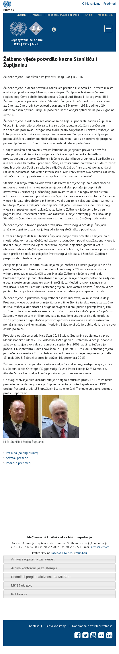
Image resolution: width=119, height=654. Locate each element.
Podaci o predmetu (18, 463)
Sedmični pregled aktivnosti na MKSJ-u (40, 577)
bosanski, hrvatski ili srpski (63, 14)
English (21, 14)
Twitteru (68, 552)
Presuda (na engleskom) (22, 453)
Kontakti (34, 626)
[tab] (59, 559)
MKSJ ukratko (21, 585)
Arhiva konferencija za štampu (34, 568)
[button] (54, 29)
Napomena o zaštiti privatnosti (92, 626)
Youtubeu (81, 552)
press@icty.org (100, 547)
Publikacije (19, 594)
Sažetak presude (17, 458)
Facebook (57, 552)
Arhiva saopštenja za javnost (33, 559)
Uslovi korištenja (55, 626)
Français (36, 14)
